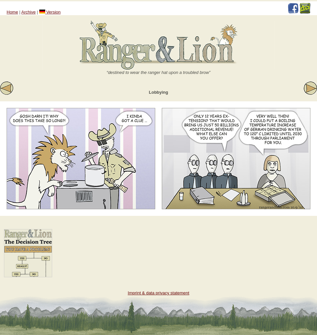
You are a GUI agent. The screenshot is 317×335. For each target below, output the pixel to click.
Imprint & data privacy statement (158, 292)
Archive (28, 12)
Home (12, 12)
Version (50, 12)
